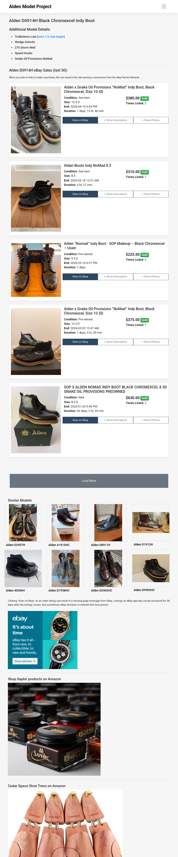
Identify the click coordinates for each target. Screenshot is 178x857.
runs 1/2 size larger (51, 36)
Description (120, 120)
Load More (89, 481)
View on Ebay (80, 120)
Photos (155, 120)
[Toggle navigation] (164, 6)
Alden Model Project (30, 6)
